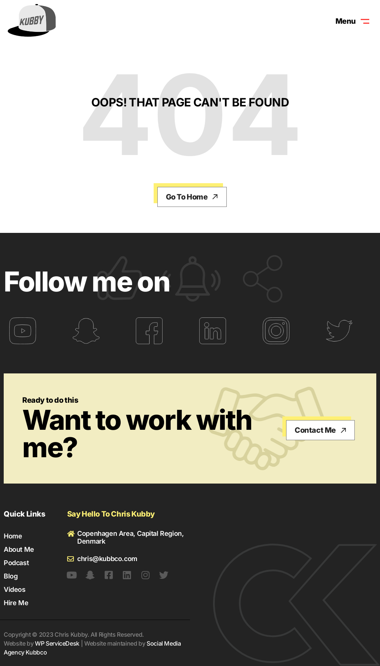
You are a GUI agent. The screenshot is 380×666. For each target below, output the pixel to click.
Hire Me (16, 603)
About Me (19, 549)
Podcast (16, 563)
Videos (15, 589)
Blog (10, 576)
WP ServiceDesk (57, 643)
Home (13, 536)
